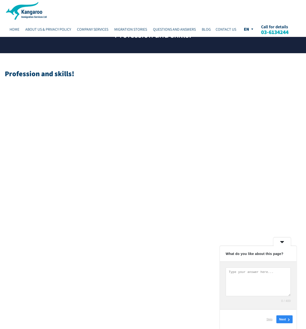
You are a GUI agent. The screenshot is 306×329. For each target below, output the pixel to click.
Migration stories (130, 29)
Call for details (275, 29)
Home (14, 29)
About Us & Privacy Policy (48, 29)
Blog (206, 29)
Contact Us (226, 29)
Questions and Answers (174, 29)
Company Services (92, 29)
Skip (270, 319)
